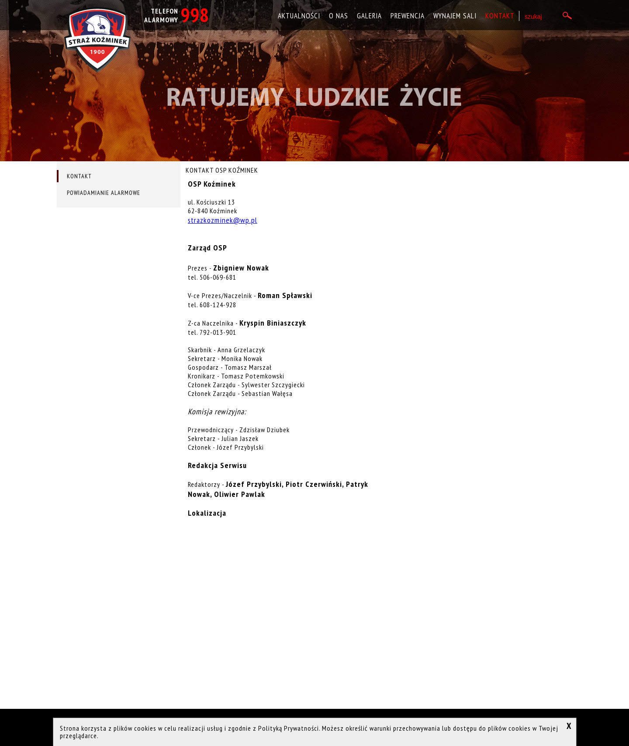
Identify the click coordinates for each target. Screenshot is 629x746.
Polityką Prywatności (288, 728)
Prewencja (408, 16)
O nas (338, 16)
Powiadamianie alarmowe (103, 193)
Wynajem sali (455, 16)
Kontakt (500, 16)
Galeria (369, 16)
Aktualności (299, 16)
